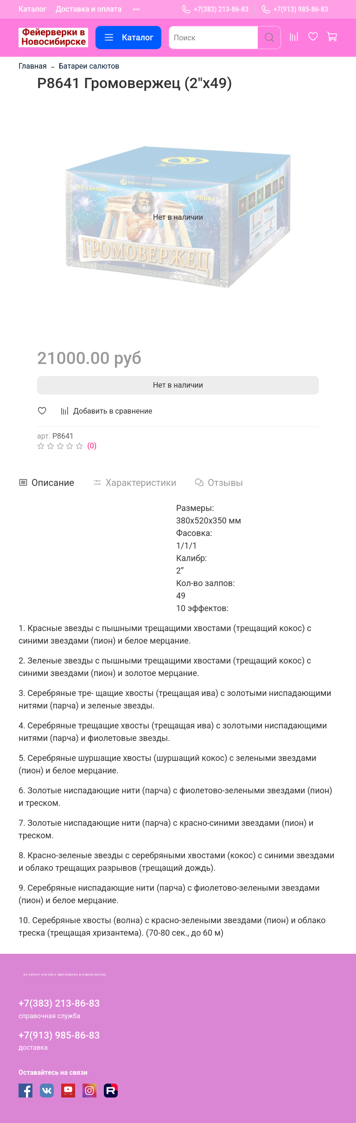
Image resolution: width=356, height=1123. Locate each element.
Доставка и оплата (88, 9)
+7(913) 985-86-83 (294, 9)
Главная (33, 66)
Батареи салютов (89, 66)
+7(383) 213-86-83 (214, 9)
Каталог (32, 9)
